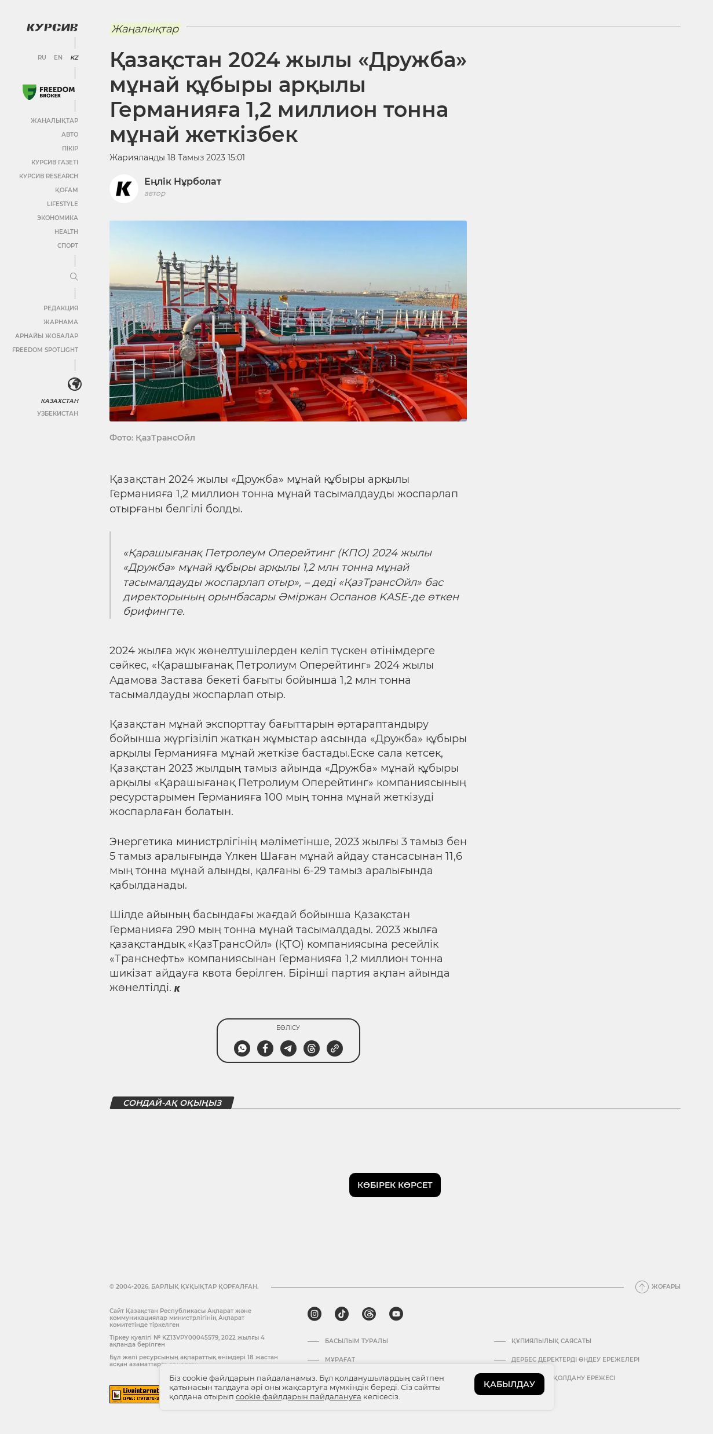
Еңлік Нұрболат (182, 181)
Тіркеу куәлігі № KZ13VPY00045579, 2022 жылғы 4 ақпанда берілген (187, 1341)
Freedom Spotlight (45, 350)
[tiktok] (342, 1314)
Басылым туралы (356, 1341)
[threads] (369, 1314)
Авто (69, 134)
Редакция (60, 308)
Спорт (67, 246)
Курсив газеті (54, 162)
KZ (74, 57)
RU (42, 57)
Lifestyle (62, 204)
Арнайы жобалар (46, 336)
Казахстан (59, 401)
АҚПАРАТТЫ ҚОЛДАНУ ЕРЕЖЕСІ (563, 1378)
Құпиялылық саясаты (551, 1341)
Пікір (70, 148)
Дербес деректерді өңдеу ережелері (575, 1359)
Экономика (57, 218)
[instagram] (314, 1314)
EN (58, 57)
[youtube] (396, 1314)
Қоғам (66, 190)
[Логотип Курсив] (52, 27)
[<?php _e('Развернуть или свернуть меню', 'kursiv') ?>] (75, 384)
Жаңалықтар (54, 120)
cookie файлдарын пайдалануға (298, 1396)
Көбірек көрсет (395, 1185)
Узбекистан (57, 413)
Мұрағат (340, 1359)
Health (66, 232)
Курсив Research (48, 176)
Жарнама (60, 322)
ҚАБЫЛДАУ (509, 1384)
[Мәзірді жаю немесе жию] (74, 277)
